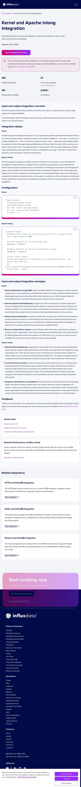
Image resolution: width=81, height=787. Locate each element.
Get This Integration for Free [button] (16, 52)
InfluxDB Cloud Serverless (15, 636)
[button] (76, 4)
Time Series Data (12, 659)
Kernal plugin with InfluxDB (25, 66)
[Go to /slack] (25, 768)
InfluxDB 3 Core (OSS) (13, 706)
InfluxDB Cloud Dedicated (15, 639)
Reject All (66, 779)
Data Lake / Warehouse (14, 648)
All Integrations (7, 13)
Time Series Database (13, 662)
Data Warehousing (12, 668)
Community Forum (12, 703)
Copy (75, 197)
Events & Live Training (13, 698)
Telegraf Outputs (11, 721)
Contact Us (10, 745)
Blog (7, 683)
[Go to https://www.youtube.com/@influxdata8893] (7, 768)
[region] (40, 778)
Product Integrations (13, 715)
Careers (8, 736)
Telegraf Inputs (11, 718)
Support (8, 689)
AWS (7, 712)
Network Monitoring (13, 671)
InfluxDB (9, 630)
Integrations (10, 645)
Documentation (11, 695)
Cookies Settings (66, 783)
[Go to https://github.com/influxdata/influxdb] (20, 768)
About (8, 733)
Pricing (8, 653)
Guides (8, 680)
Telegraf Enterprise (12, 642)
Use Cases (9, 656)
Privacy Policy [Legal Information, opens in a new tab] (32, 777)
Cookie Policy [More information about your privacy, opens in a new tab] (22, 777)
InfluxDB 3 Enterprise (13, 633)
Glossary (9, 724)
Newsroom (10, 742)
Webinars (9, 692)
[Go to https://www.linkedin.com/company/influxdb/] (15, 768)
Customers (9, 686)
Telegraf (8, 709)
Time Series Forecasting (14, 665)
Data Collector (11, 651)
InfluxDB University (12, 700)
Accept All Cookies (66, 774)
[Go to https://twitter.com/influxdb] (11, 768)
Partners (9, 739)
